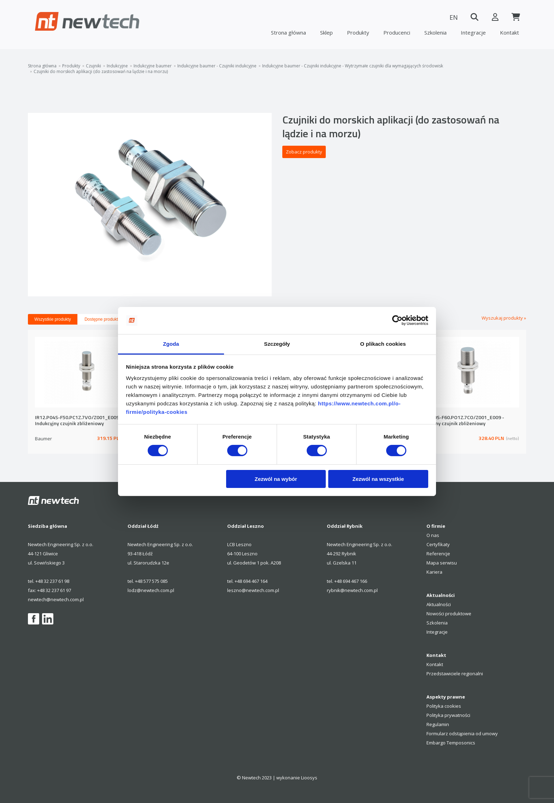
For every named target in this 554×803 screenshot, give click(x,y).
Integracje (473, 32)
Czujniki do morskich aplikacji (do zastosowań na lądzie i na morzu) (101, 71)
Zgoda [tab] (171, 344)
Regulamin (437, 724)
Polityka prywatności (448, 715)
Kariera (434, 572)
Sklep (326, 32)
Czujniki (93, 66)
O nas (432, 535)
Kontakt (509, 32)
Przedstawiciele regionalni (454, 673)
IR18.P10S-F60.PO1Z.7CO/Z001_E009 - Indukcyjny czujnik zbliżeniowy (460, 421)
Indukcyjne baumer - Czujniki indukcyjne (217, 66)
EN (452, 17)
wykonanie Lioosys (296, 777)
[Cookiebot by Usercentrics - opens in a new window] (397, 320)
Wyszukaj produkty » (504, 318)
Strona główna (288, 32)
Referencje (438, 553)
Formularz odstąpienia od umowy (462, 733)
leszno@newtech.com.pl (253, 590)
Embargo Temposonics (450, 742)
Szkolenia (435, 32)
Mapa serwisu (441, 563)
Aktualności (438, 604)
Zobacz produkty (304, 152)
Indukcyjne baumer (153, 66)
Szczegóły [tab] (277, 344)
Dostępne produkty (102, 319)
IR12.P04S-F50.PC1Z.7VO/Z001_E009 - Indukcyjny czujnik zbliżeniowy (78, 421)
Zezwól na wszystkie (378, 479)
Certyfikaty (438, 544)
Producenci (396, 32)
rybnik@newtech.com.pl (352, 590)
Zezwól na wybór (276, 479)
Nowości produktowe (448, 613)
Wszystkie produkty (52, 319)
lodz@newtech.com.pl (151, 590)
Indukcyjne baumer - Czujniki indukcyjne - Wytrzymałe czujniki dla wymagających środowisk (352, 66)
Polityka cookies (443, 706)
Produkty (358, 32)
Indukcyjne (117, 66)
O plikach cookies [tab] (383, 344)
